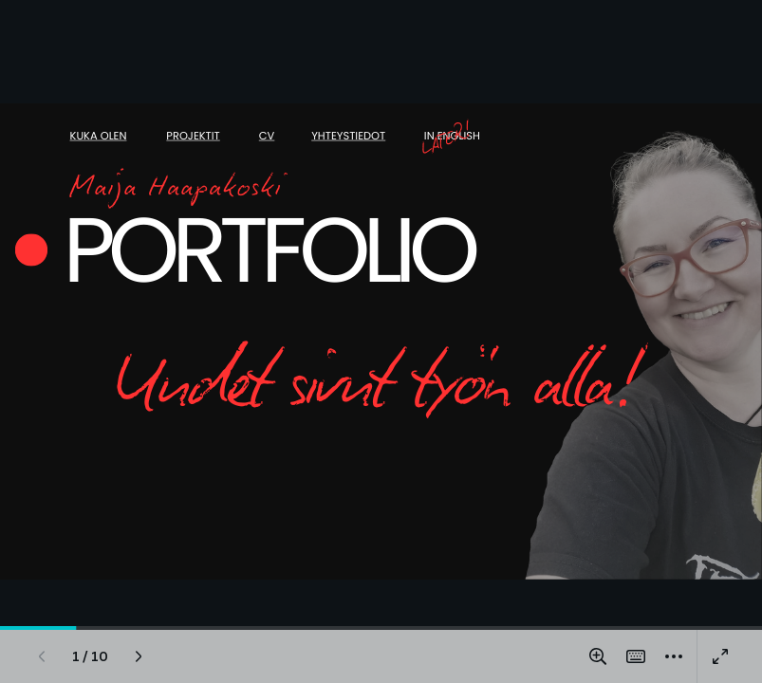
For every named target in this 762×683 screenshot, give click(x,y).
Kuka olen (98, 136)
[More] (674, 656)
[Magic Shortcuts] (636, 656)
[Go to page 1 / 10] (90, 656)
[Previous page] (42, 656)
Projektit (192, 136)
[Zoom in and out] (598, 656)
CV (267, 136)
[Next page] (138, 656)
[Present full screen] (720, 656)
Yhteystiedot (348, 136)
